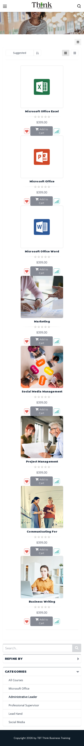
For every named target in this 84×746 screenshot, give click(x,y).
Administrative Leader (23, 697)
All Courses (16, 680)
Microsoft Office (19, 688)
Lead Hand (15, 713)
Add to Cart (41, 131)
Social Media (17, 722)
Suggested (19, 53)
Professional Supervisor (24, 705)
